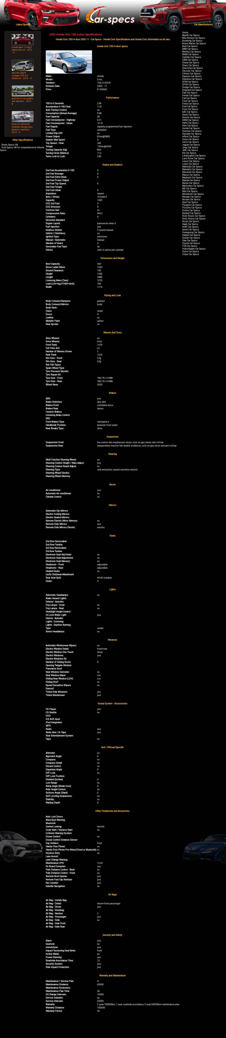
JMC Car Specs (190, 150)
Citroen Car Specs (191, 73)
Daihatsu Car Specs (192, 79)
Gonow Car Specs (191, 117)
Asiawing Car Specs (192, 40)
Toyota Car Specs (191, 243)
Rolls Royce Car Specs (193, 216)
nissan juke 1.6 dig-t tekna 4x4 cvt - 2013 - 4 (22, 50)
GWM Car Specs (190, 120)
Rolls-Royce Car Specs (194, 218)
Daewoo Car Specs (191, 76)
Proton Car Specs (191, 210)
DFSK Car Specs (190, 84)
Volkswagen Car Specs (194, 248)
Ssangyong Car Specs (193, 232)
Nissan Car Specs (191, 199)
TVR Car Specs (189, 246)
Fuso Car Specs (190, 109)
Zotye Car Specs (190, 254)
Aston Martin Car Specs (194, 43)
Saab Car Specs (190, 224)
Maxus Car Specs (191, 174)
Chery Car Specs (190, 65)
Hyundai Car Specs (191, 133)
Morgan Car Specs (191, 196)
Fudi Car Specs (189, 106)
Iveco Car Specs (190, 142)
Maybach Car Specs (192, 177)
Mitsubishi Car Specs (193, 194)
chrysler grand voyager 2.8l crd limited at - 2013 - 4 (22, 75)
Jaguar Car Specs (191, 144)
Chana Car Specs (190, 62)
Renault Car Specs (191, 213)
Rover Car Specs (190, 221)
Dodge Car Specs (191, 87)
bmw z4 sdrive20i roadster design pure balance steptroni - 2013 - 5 (22, 128)
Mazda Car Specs (191, 180)
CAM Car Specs (190, 59)
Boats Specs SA (9, 144)
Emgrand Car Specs (192, 90)
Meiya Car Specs (190, 183)
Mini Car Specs (189, 191)
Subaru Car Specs (191, 235)
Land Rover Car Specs (193, 158)
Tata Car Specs (189, 240)
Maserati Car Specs (192, 172)
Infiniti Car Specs (190, 136)
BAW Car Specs (190, 49)
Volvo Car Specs (190, 251)
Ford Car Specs (190, 101)
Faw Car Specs (189, 92)
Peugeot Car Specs (192, 205)
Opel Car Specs (190, 202)
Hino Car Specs (190, 125)
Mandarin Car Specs (192, 169)
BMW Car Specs (190, 54)
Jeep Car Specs (190, 147)
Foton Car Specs (190, 103)
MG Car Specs (189, 188)
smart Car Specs (190, 229)
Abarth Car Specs (191, 35)
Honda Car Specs (191, 128)
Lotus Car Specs (190, 164)
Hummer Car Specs (192, 131)
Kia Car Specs (189, 153)
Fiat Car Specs (189, 98)
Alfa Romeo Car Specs (193, 38)
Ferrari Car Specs (191, 95)
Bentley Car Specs (191, 51)
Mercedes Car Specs (193, 185)
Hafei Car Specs (190, 122)
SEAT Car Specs (190, 226)
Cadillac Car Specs (191, 57)
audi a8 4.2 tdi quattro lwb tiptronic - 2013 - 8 (22, 101)
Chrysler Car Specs (191, 70)
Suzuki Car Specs (191, 237)
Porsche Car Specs (192, 207)
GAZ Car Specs (189, 111)
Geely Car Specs (190, 114)
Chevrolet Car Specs (192, 68)
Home (185, 32)
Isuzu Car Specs (190, 139)
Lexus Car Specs (190, 161)
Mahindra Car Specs (192, 166)
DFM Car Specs (190, 81)
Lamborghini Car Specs (194, 155)
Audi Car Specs (190, 46)
